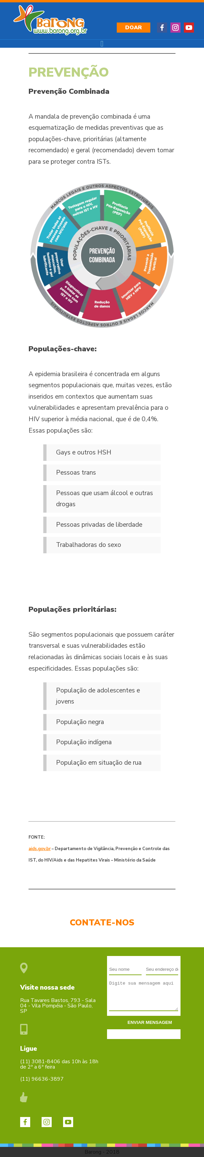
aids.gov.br (40, 849)
